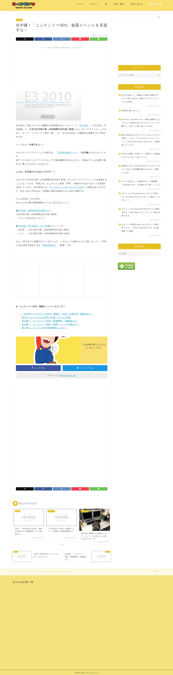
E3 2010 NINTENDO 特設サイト (34, 210)
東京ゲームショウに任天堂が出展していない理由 (46, 317)
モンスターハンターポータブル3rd (67, 187)
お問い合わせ (137, 4)
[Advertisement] (61, 67)
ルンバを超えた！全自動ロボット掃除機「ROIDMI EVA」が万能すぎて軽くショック (141, 183)
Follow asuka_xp (67, 375)
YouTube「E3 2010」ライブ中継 (33, 226)
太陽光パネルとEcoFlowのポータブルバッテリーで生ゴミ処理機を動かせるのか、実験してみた (141, 169)
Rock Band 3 (49, 245)
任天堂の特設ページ (67, 152)
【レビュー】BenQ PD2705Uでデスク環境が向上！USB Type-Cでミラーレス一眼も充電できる (141, 212)
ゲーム (19, 20)
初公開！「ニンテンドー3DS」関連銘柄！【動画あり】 (49, 321)
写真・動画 (119, 4)
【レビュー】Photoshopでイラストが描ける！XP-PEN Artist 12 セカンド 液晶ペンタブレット (141, 197)
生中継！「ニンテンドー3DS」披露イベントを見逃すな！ (51, 324)
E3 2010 (84, 125)
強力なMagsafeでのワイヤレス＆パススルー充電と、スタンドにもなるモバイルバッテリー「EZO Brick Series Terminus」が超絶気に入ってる (141, 140)
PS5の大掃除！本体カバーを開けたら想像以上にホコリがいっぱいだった (141, 155)
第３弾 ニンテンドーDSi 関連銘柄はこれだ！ (44, 328)
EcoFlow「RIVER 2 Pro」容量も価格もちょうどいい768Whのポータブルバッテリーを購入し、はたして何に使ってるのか (141, 122)
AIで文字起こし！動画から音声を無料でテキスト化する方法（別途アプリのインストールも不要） (140, 98)
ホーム (80, 4)
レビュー (94, 4)
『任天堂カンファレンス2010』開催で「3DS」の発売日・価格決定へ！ (58, 314)
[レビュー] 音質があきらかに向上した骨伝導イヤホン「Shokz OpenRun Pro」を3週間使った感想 (140, 228)
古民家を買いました (130, 111)
